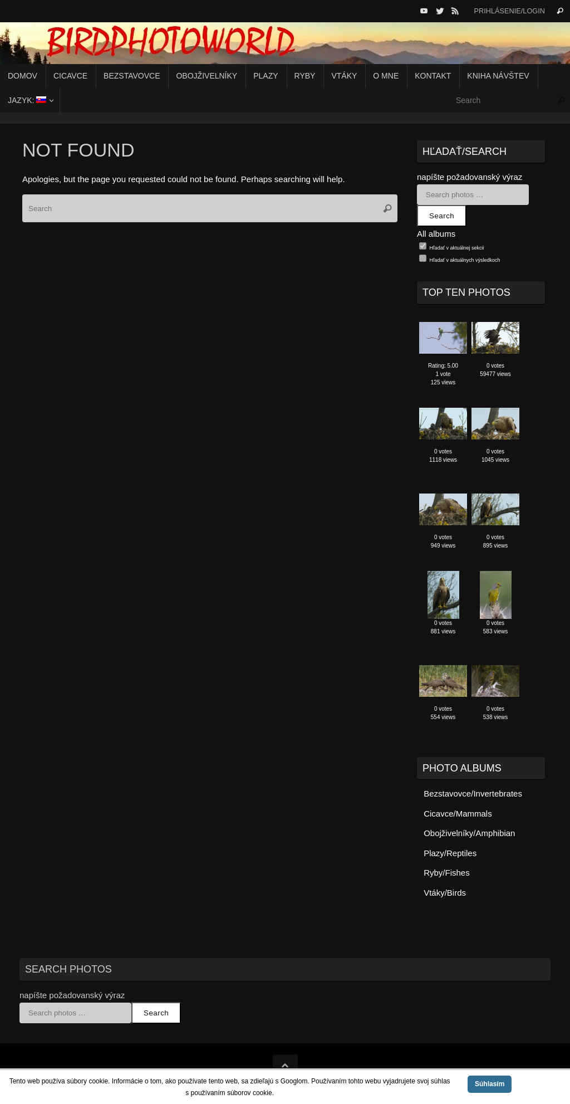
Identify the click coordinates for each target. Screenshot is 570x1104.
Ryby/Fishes (447, 872)
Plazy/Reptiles (450, 853)
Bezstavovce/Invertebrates (473, 793)
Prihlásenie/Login (509, 11)
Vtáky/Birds (445, 892)
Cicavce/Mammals (458, 813)
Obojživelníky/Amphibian (469, 833)
